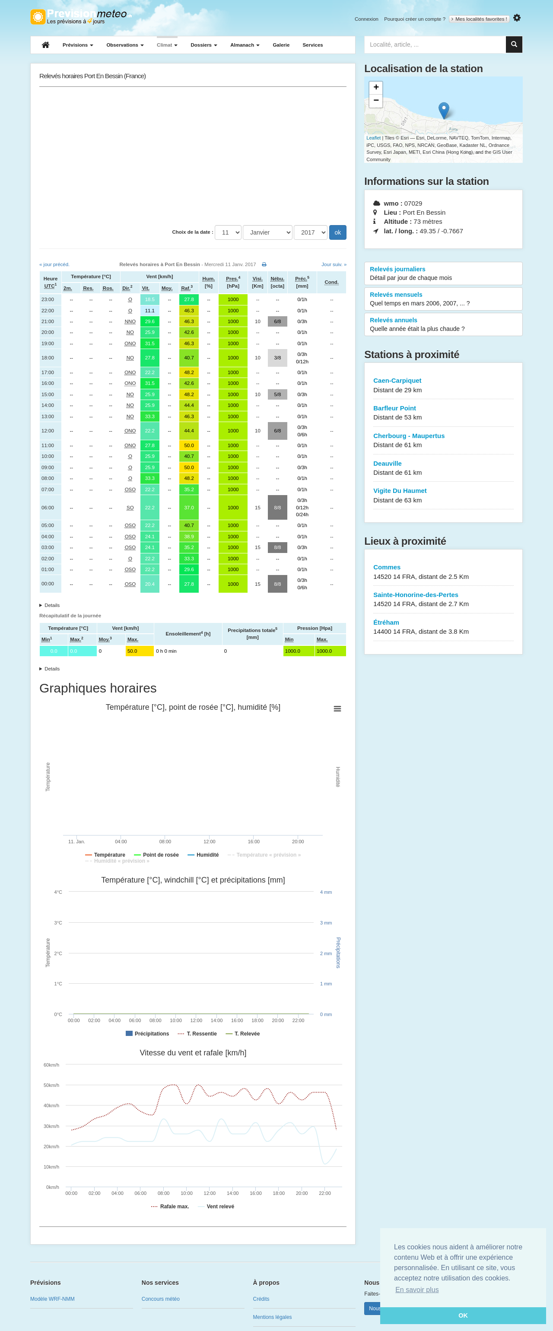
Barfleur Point (443, 413)
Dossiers (204, 45)
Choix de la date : (192, 232)
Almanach (245, 45)
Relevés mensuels (443, 299)
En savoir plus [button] (417, 1289)
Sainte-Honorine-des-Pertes (443, 600)
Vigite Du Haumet (443, 496)
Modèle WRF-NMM (52, 1299)
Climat (167, 45)
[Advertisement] (192, 155)
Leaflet (373, 137)
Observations (125, 45)
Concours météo (161, 1299)
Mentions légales (272, 1317)
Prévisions (78, 45)
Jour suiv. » (333, 264)
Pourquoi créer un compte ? (414, 19)
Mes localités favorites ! (479, 19)
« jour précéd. (54, 264)
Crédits (261, 1299)
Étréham (443, 627)
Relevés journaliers (443, 274)
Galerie (281, 45)
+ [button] (376, 88)
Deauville (443, 468)
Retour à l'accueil (81, 16)
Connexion (366, 19)
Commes (443, 572)
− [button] (376, 101)
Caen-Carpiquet (443, 385)
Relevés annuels (443, 325)
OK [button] (463, 1315)
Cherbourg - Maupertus (443, 441)
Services (312, 45)
